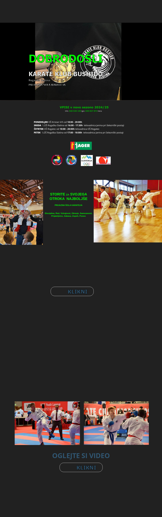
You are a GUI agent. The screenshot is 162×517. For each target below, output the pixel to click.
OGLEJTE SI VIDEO (81, 455)
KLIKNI (77, 291)
